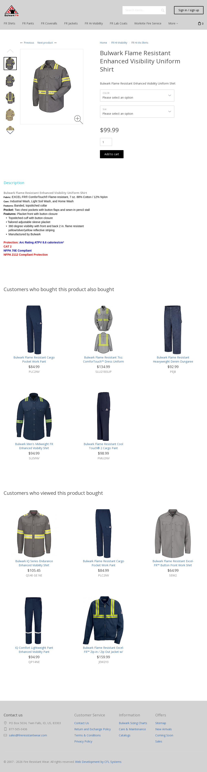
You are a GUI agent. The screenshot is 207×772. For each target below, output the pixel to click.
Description (14, 182)
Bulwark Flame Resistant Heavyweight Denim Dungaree (173, 359)
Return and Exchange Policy (92, 729)
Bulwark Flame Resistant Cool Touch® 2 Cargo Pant (103, 446)
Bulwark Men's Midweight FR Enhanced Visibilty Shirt (34, 446)
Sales (158, 741)
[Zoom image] (78, 119)
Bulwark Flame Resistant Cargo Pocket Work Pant (34, 359)
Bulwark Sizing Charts (133, 723)
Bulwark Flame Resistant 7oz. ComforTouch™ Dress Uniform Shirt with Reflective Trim (103, 361)
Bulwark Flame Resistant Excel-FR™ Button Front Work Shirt (173, 563)
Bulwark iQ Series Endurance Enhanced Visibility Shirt (34, 563)
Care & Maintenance (132, 729)
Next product (45, 42)
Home (103, 42)
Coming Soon (164, 735)
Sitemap (160, 723)
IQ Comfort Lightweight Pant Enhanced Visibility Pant (34, 650)
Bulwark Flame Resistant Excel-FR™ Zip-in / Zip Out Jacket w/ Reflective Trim (103, 652)
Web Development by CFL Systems (98, 762)
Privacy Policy (83, 741)
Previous (29, 42)
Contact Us (81, 723)
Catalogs (124, 735)
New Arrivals (163, 729)
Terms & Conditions (87, 735)
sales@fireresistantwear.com (28, 735)
